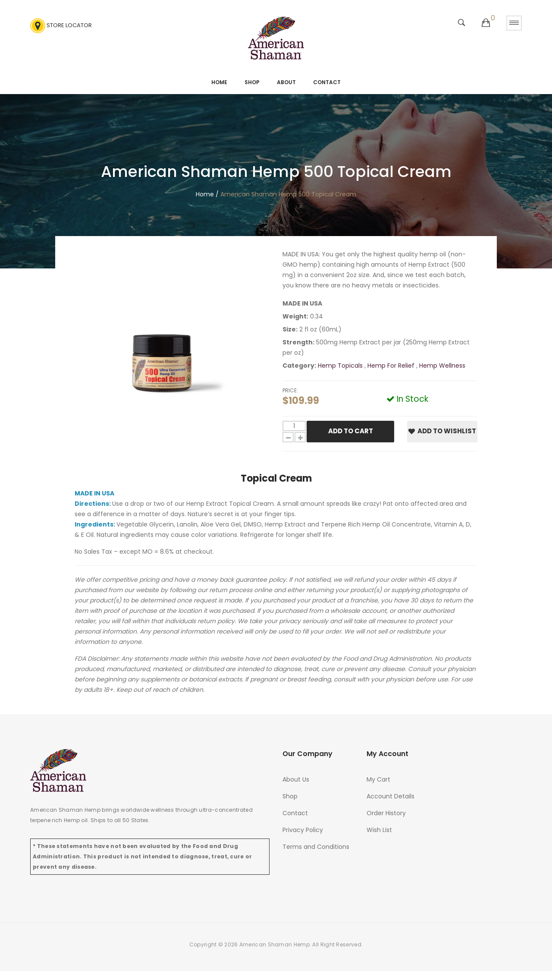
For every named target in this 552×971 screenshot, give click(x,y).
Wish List (379, 830)
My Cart (378, 779)
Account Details (390, 796)
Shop (252, 82)
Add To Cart (350, 430)
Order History (386, 813)
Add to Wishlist (442, 430)
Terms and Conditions (315, 846)
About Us (295, 779)
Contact (327, 82)
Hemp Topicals (341, 365)
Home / (207, 194)
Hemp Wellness (442, 365)
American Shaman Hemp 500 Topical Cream (288, 194)
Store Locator (61, 25)
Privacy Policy (302, 830)
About (286, 82)
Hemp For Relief (391, 365)
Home (219, 82)
